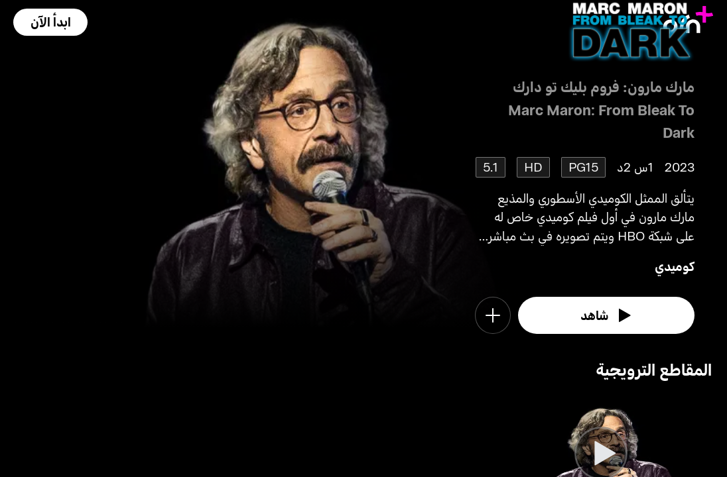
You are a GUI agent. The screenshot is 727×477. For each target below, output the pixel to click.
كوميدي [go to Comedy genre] (674, 266)
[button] (50, 22)
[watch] (606, 315)
